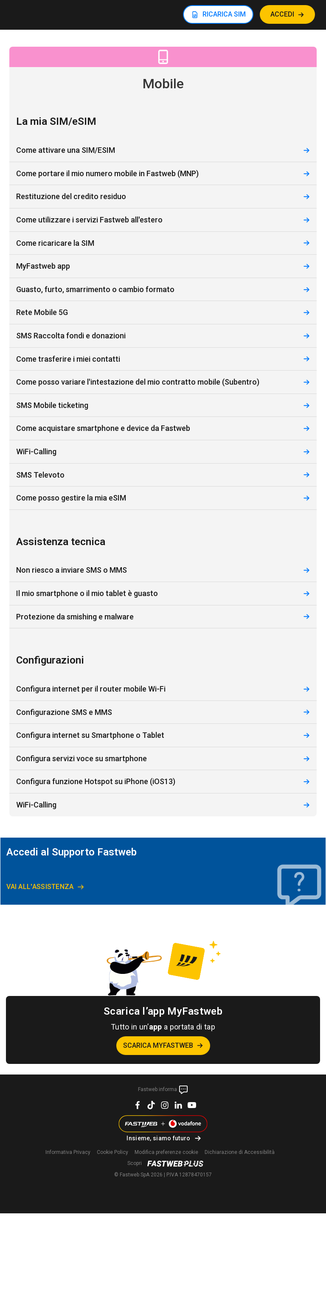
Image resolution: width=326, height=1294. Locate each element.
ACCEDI (282, 14)
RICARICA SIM (224, 14)
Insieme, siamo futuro (158, 1138)
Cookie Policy (112, 1152)
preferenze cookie (166, 1152)
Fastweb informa (163, 1090)
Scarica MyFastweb (158, 1045)
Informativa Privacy (67, 1152)
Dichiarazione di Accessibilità (240, 1152)
